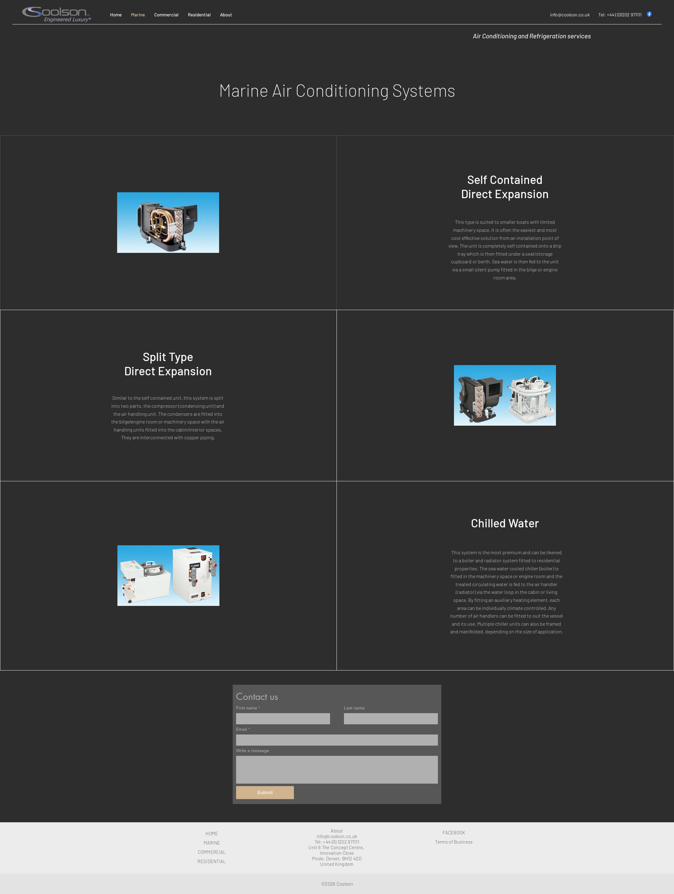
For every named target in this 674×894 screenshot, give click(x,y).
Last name (354, 707)
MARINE (212, 842)
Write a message (252, 750)
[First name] (281, 718)
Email (243, 729)
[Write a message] (337, 769)
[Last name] (389, 718)
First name (248, 708)
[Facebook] (649, 14)
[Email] (335, 740)
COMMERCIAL (212, 852)
